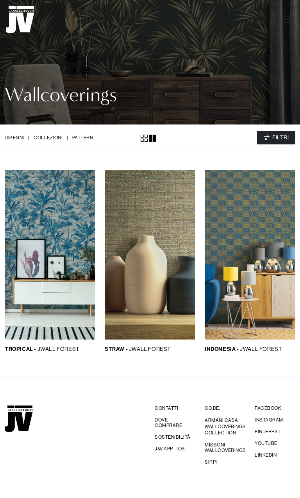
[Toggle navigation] (289, 19)
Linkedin (266, 455)
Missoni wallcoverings (225, 447)
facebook (268, 408)
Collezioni (48, 138)
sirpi (211, 462)
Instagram (269, 420)
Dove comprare (168, 422)
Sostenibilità (173, 437)
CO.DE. (212, 408)
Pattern (82, 138)
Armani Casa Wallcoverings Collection (225, 426)
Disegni (14, 138)
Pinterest (268, 431)
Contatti (166, 408)
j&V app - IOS (170, 449)
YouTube (266, 443)
